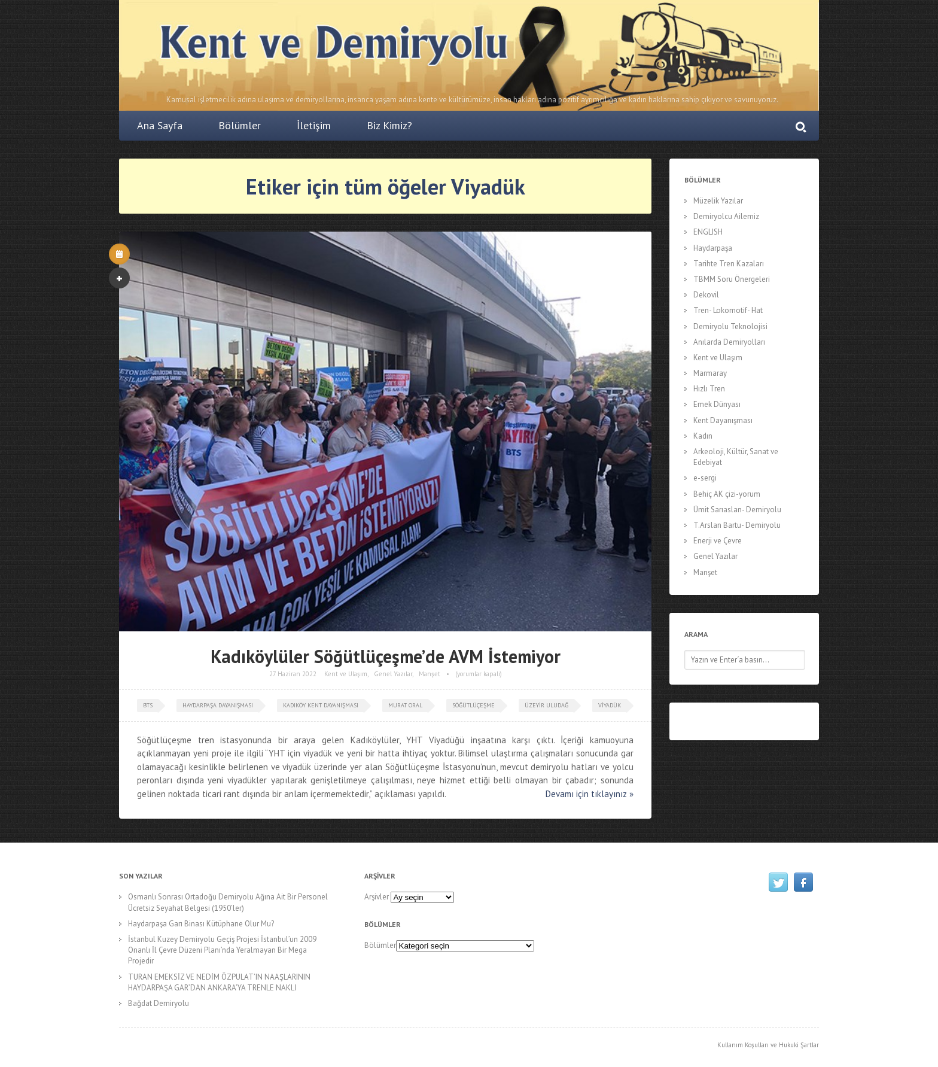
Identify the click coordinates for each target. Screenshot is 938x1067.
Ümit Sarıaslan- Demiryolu (737, 509)
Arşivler (376, 897)
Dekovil (706, 295)
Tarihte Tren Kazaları (728, 264)
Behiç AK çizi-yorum (726, 494)
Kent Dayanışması (723, 420)
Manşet (429, 674)
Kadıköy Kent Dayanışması (320, 705)
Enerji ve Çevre (717, 541)
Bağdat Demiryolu (158, 1003)
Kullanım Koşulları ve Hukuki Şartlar (768, 1045)
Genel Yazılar (393, 674)
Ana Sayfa (159, 125)
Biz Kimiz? (389, 125)
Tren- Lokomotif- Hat (728, 310)
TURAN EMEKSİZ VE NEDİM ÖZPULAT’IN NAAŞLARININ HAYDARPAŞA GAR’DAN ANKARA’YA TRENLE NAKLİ (219, 982)
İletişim (314, 125)
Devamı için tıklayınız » (590, 794)
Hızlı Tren (709, 389)
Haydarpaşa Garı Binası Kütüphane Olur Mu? (201, 924)
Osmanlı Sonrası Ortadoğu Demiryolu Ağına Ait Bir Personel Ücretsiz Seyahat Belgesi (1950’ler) (228, 902)
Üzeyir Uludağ (546, 705)
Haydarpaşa (712, 248)
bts (148, 705)
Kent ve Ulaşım (345, 674)
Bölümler (239, 125)
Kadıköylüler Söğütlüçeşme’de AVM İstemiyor (386, 656)
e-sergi (705, 478)
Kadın (702, 436)
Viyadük (609, 705)
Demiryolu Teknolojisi (730, 326)
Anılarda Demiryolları (729, 342)
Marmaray (710, 373)
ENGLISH (708, 232)
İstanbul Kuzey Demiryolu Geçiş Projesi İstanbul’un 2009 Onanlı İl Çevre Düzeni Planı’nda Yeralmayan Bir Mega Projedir (222, 950)
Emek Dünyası (717, 404)
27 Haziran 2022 (292, 674)
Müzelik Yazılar (718, 201)
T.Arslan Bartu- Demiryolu (737, 525)
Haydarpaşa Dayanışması (217, 705)
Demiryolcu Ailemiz (726, 216)
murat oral (405, 705)
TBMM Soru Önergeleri (731, 279)
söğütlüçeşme (473, 705)
